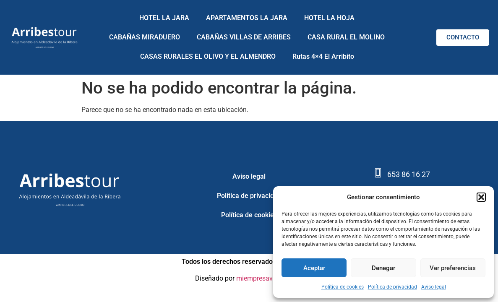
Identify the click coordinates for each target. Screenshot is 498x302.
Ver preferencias (453, 268)
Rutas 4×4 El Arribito (323, 56)
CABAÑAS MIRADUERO (144, 37)
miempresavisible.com (269, 278)
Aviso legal (433, 287)
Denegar (383, 268)
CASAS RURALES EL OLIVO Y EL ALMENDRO (208, 56)
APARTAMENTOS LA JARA (246, 18)
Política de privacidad (392, 287)
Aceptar (314, 268)
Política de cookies (342, 287)
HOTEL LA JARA (164, 18)
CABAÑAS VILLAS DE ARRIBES (244, 37)
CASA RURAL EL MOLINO (346, 37)
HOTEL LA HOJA (329, 18)
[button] (481, 197)
